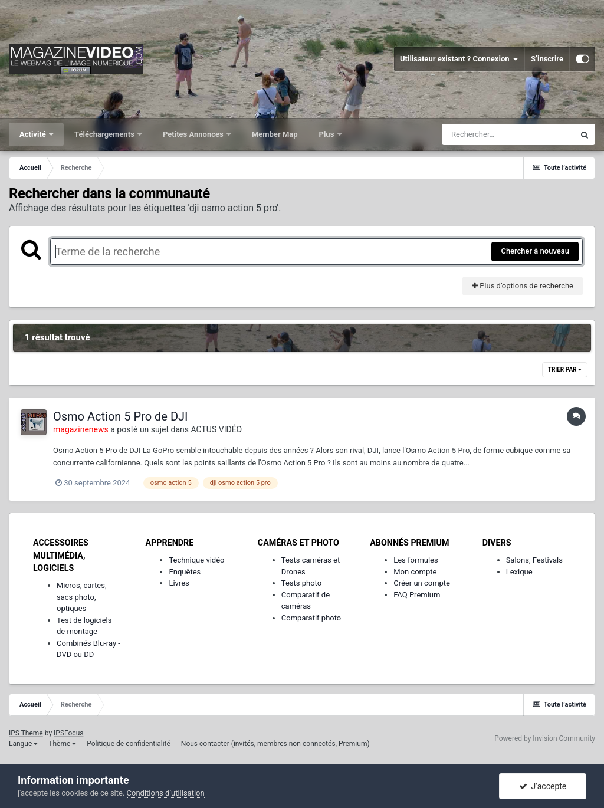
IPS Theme (26, 733)
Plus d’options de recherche (522, 285)
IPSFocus (68, 733)
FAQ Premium (416, 594)
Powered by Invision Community (544, 738)
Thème (62, 744)
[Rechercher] (508, 134)
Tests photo (301, 583)
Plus (327, 134)
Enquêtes (185, 571)
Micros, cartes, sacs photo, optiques (82, 597)
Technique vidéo (196, 560)
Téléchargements (105, 134)
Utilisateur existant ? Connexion (459, 59)
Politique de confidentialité (128, 744)
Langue (23, 744)
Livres (179, 583)
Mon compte (414, 571)
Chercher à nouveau (535, 251)
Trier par (565, 369)
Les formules (415, 560)
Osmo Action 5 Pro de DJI (120, 416)
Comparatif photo (311, 617)
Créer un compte (421, 583)
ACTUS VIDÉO (216, 429)
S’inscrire (547, 58)
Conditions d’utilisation (166, 793)
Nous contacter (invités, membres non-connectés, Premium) (275, 744)
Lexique (519, 571)
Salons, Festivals (534, 560)
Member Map (275, 134)
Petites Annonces (194, 134)
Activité (33, 134)
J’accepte (543, 786)
